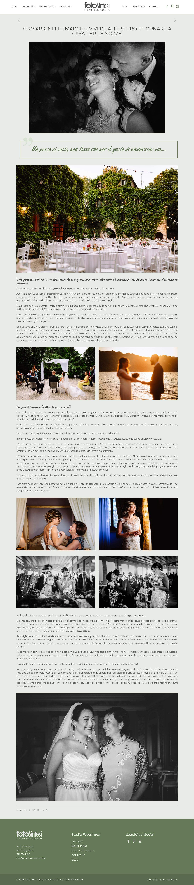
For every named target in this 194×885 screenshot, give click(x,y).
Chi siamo (78, 841)
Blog (75, 860)
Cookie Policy (170, 879)
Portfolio (78, 855)
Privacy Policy (154, 879)
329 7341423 (23, 854)
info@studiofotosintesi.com (31, 858)
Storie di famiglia (83, 850)
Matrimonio (79, 846)
